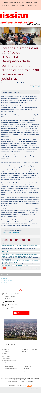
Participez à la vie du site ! (33, 388)
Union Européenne (8, 370)
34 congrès (4, 353)
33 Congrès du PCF (6, 351)
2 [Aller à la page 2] (7, 268)
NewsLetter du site (6, 280)
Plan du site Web (11, 345)
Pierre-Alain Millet (36, 86)
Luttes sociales (23, 351)
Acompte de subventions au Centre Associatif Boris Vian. (15, 265)
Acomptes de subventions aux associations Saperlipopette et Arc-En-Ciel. (19, 264)
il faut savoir (37, 378)
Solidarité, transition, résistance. (9, 253)
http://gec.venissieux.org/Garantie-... (12, 232)
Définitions (4, 282)
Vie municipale (27, 368)
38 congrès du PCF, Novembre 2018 (9, 360)
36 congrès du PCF (6, 356)
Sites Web (4, 278)
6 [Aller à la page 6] (20, 268)
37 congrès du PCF (6, 358)
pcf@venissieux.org (11, 305)
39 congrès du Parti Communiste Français (10, 362)
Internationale (9, 366)
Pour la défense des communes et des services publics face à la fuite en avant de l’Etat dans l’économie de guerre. (20, 261)
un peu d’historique (11, 308)
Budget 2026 (5, 251)
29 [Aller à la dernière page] (36, 268)
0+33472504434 (10, 301)
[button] (26, 24)
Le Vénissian (26, 370)
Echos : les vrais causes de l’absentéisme (11, 244)
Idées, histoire (35, 349)
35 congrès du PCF (6, 355)
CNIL (25, 378)
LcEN (29, 378)
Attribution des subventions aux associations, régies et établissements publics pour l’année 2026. (19, 246)
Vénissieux (27, 366)
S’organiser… (6, 349)
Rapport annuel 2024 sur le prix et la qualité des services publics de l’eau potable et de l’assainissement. (18, 249)
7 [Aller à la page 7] (23, 268)
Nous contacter (21, 313)
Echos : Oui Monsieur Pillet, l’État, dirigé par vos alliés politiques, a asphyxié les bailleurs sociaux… (20, 258)
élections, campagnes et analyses (30, 372)
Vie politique (24, 349)
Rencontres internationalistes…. (11, 368)
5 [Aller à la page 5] (17, 268)
